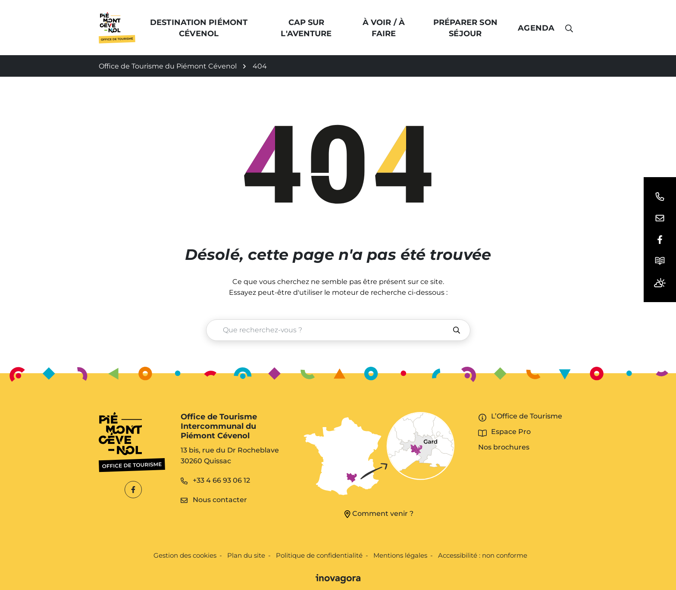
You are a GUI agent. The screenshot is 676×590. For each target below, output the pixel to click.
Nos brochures (503, 447)
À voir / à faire (384, 28)
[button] (660, 196)
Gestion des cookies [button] (184, 555)
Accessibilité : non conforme (482, 555)
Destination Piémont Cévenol (198, 28)
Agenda (536, 28)
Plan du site (246, 555)
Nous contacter (214, 500)
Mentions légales (400, 555)
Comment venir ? (378, 513)
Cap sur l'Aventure (306, 28)
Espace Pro (511, 432)
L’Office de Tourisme (526, 416)
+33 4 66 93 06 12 (215, 480)
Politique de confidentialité (319, 555)
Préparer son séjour (465, 28)
